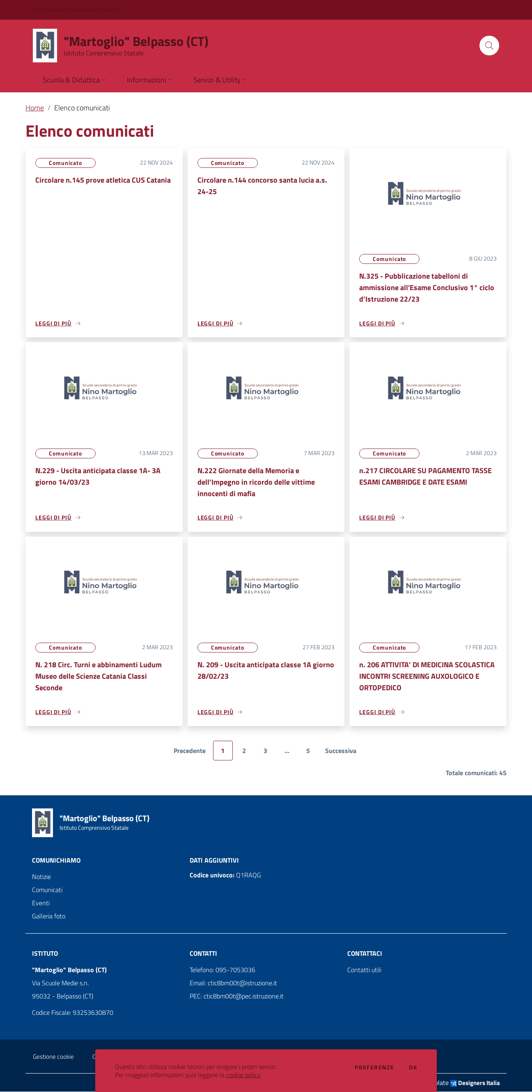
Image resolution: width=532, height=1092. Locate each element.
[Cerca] (489, 45)
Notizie (41, 877)
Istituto (45, 954)
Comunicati (47, 890)
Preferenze (374, 1067)
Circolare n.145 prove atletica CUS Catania (103, 179)
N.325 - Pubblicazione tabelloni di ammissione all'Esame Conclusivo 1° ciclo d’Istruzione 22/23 (426, 287)
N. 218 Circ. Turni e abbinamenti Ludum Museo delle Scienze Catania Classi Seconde (98, 676)
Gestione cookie (53, 1057)
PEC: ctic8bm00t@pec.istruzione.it (237, 996)
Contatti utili (364, 970)
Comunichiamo (56, 860)
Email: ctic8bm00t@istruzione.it (233, 983)
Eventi (41, 903)
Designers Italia (475, 1083)
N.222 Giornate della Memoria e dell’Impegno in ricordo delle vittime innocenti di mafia (256, 482)
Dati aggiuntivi (214, 860)
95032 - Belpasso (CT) (62, 996)
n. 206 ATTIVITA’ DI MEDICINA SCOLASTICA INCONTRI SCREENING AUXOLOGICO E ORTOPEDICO (427, 676)
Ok (413, 1067)
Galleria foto (48, 916)
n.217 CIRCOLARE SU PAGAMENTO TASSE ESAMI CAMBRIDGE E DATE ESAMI (425, 476)
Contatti (203, 954)
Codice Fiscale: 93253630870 (72, 1013)
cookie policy (243, 1075)
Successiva (340, 751)
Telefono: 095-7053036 (222, 970)
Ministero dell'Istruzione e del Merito (76, 9)
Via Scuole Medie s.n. (60, 983)
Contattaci (364, 954)
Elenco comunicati (82, 107)
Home (34, 107)
